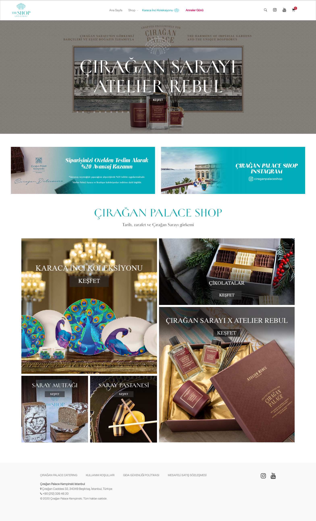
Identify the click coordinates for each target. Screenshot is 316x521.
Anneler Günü (194, 10)
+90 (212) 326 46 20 (56, 493)
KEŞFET (158, 100)
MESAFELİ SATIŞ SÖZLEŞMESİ (187, 475)
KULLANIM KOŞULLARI (100, 475)
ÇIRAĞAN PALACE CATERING (58, 475)
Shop (131, 10)
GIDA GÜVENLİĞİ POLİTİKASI (141, 475)
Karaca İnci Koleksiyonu (161, 10)
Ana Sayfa (115, 10)
